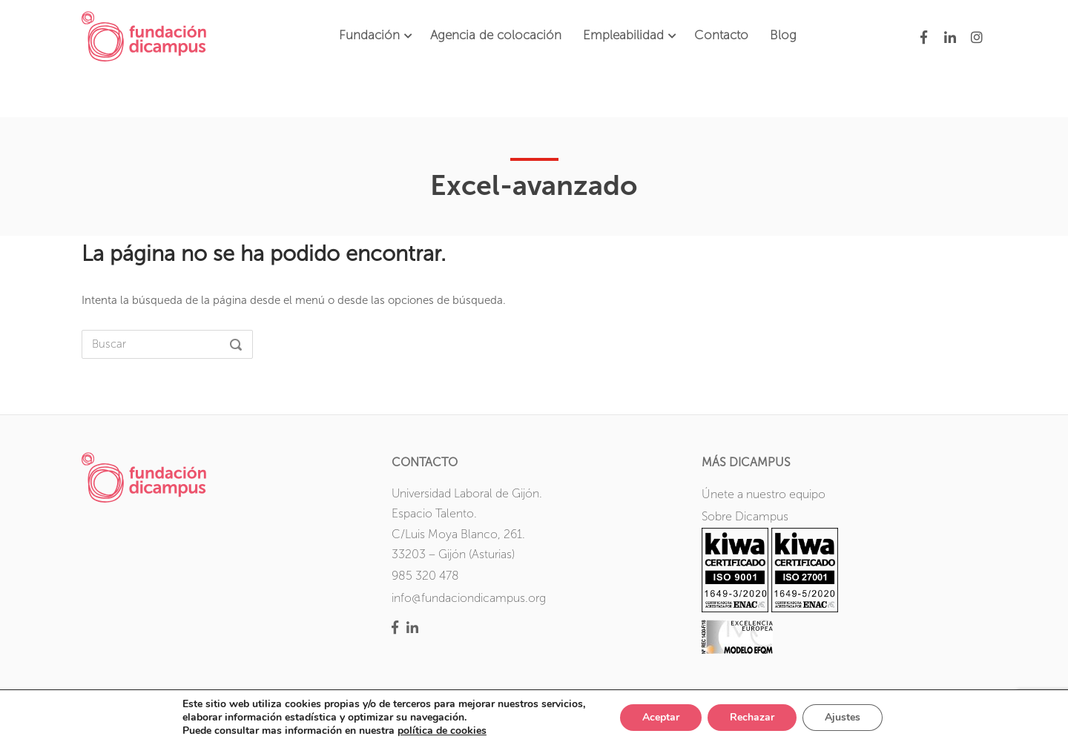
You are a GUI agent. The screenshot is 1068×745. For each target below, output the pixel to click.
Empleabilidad (623, 34)
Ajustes (842, 717)
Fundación (369, 34)
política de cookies (442, 731)
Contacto (721, 34)
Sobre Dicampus (745, 516)
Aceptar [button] (660, 717)
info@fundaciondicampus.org (469, 598)
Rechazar (752, 717)
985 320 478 (425, 576)
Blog (783, 34)
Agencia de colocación (495, 34)
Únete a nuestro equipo (763, 494)
